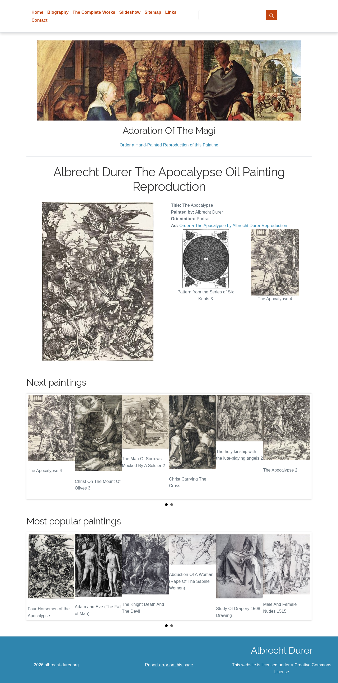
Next (303, 446)
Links (171, 12)
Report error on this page (169, 665)
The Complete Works (94, 12)
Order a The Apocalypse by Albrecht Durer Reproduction (233, 225)
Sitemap (152, 12)
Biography (58, 12)
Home (37, 12)
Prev (34, 446)
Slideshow (130, 12)
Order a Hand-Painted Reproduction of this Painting (169, 145)
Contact (39, 20)
